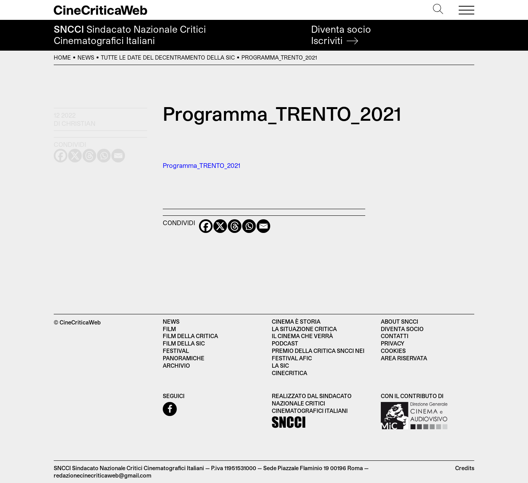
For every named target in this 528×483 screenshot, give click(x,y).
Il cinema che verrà (302, 336)
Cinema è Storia (296, 321)
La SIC (280, 365)
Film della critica (190, 336)
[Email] (263, 226)
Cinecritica (289, 373)
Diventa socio (341, 35)
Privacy (392, 343)
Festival (176, 350)
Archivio (176, 365)
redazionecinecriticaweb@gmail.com (102, 475)
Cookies (393, 350)
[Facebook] (206, 226)
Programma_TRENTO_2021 (201, 165)
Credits (464, 468)
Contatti (394, 336)
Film (169, 329)
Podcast (285, 343)
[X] (220, 226)
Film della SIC (184, 343)
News (85, 57)
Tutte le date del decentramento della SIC (168, 57)
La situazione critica (304, 329)
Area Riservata (404, 358)
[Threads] (234, 226)
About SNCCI (399, 321)
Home (62, 57)
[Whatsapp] (249, 226)
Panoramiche (183, 358)
